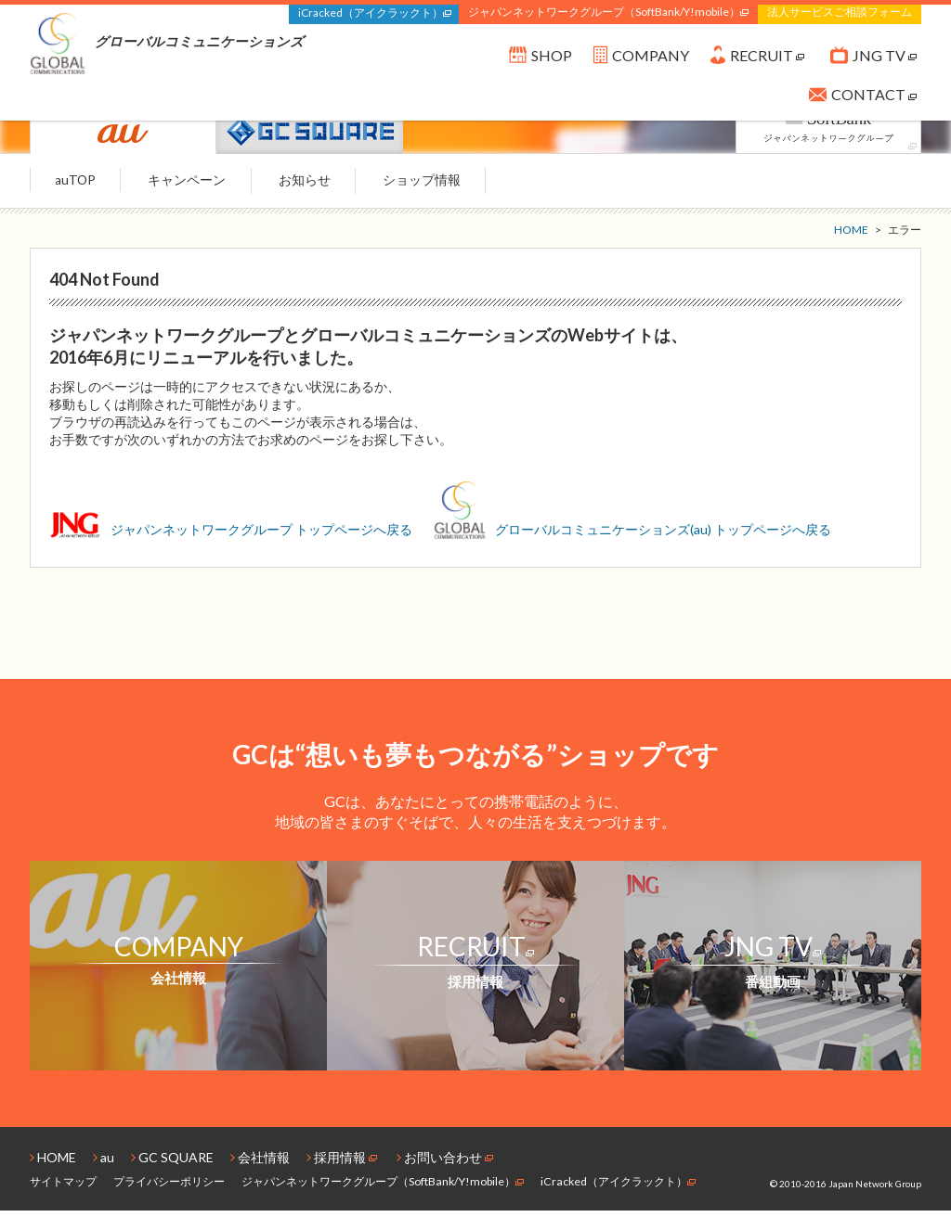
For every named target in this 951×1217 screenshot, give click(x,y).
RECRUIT (757, 60)
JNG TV (873, 60)
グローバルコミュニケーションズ (167, 44)
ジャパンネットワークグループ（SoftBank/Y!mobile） (608, 12)
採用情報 (341, 1164)
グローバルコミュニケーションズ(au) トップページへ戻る (632, 536)
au (103, 1164)
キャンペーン (199, 186)
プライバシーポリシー (169, 1188)
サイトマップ (63, 1188)
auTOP (79, 186)
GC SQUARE (172, 1164)
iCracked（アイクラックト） (374, 12)
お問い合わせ (445, 1164)
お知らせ (323, 186)
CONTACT (863, 98)
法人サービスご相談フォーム (839, 12)
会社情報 (260, 1164)
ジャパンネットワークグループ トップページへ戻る (232, 536)
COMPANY (641, 60)
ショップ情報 (448, 186)
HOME (53, 1164)
